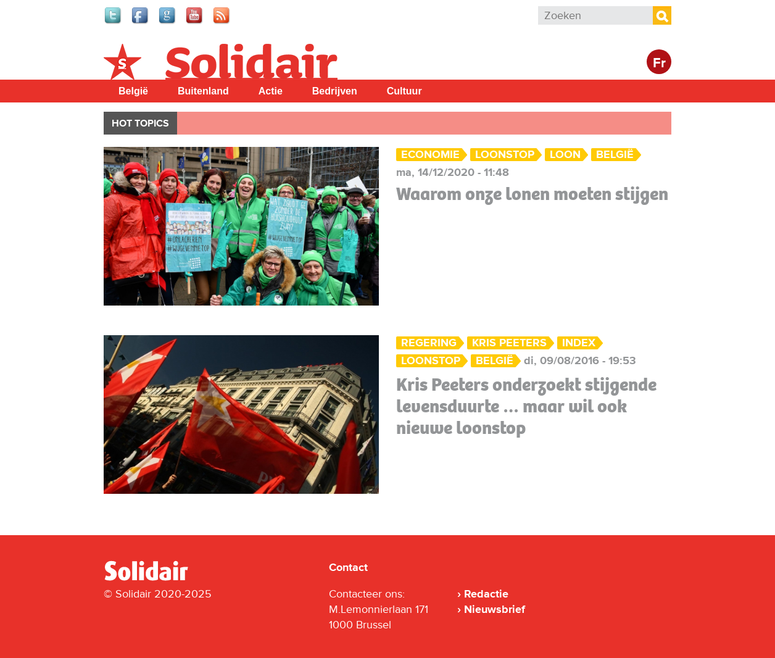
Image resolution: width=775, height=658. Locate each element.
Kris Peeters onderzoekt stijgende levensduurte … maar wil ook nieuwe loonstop (526, 406)
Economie (430, 154)
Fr (659, 63)
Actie (271, 91)
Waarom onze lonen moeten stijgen (532, 194)
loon (565, 154)
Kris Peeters (509, 342)
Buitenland (203, 91)
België (133, 91)
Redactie (486, 594)
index (578, 342)
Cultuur (404, 91)
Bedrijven (334, 91)
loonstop (504, 154)
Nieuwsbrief (494, 609)
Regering (429, 342)
